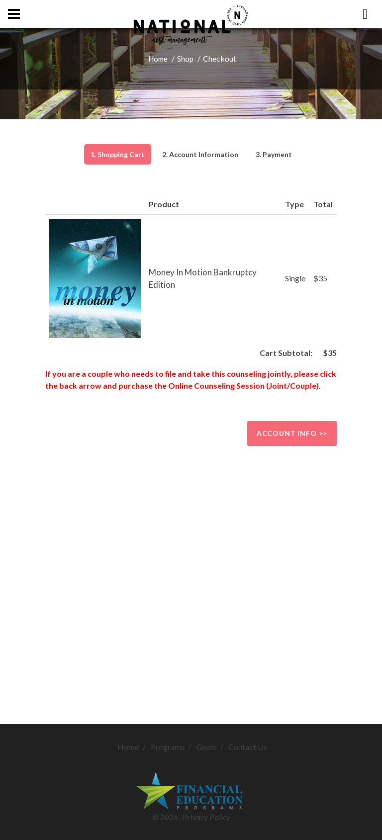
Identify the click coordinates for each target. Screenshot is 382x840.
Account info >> (292, 433)
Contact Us (247, 747)
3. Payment (274, 154)
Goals (206, 747)
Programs (168, 747)
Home (158, 58)
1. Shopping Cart (118, 154)
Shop (185, 58)
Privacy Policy (206, 817)
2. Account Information (200, 154)
